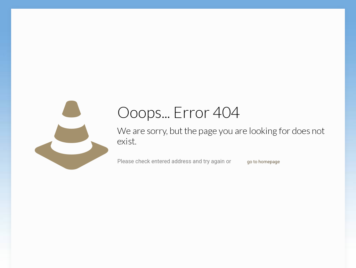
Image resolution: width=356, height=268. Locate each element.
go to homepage (263, 161)
